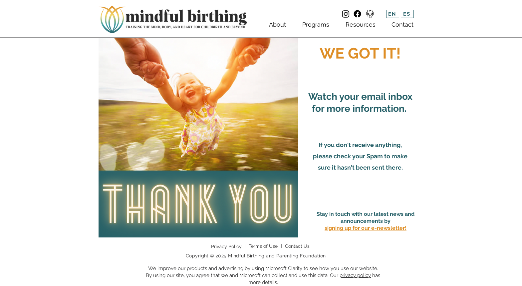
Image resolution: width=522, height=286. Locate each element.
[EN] (392, 14)
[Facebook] (357, 14)
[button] (365, 228)
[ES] (407, 14)
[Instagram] (346, 14)
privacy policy (355, 275)
